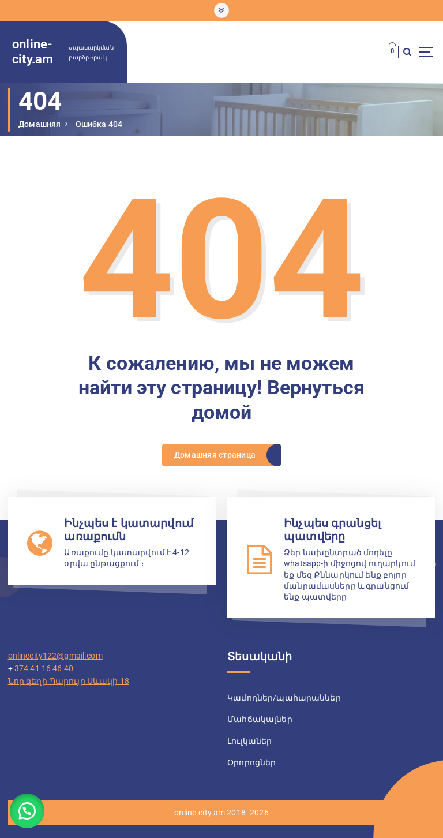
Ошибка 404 (99, 124)
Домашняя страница (215, 454)
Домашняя (39, 124)
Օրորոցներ (251, 760)
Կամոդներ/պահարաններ (284, 696)
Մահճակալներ (259, 718)
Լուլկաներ (249, 739)
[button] (29, 809)
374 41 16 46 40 (43, 666)
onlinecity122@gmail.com (55, 654)
